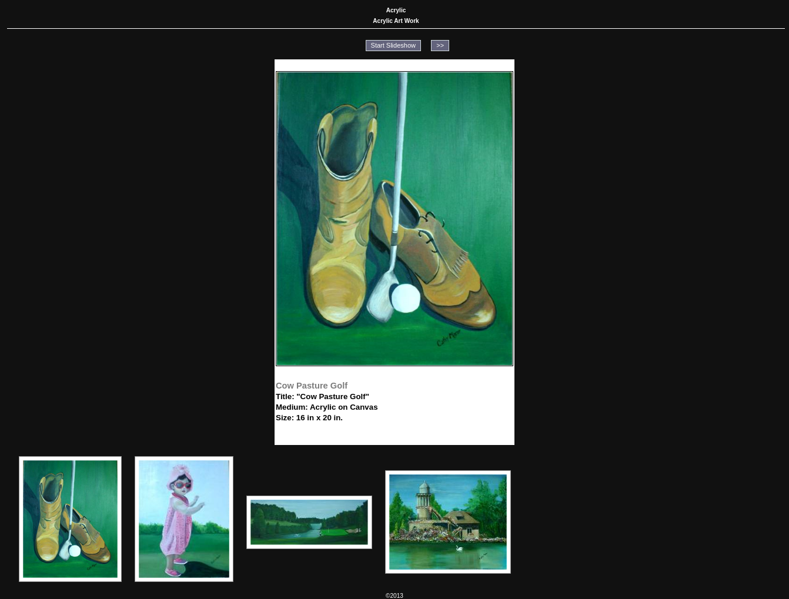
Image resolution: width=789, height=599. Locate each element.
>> (440, 45)
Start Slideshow (393, 45)
